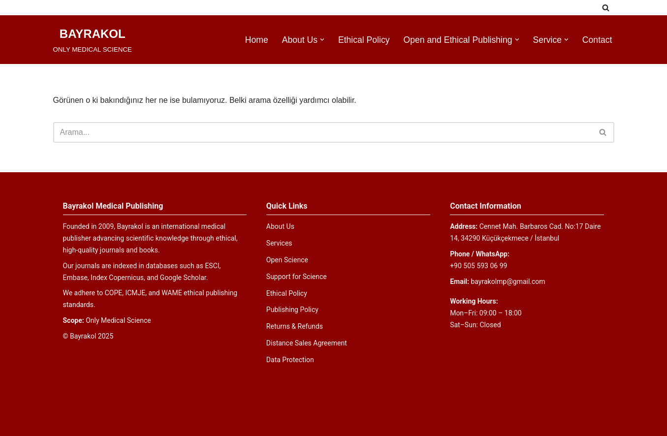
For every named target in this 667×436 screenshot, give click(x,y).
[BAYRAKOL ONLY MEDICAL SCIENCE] (92, 39)
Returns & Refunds (294, 326)
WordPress (97, 410)
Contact (597, 40)
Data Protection (290, 360)
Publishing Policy (292, 309)
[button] (322, 39)
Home (256, 40)
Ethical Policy (364, 40)
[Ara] (605, 7)
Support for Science (296, 276)
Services (279, 243)
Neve (62, 410)
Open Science (287, 260)
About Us (280, 226)
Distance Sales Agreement (306, 343)
